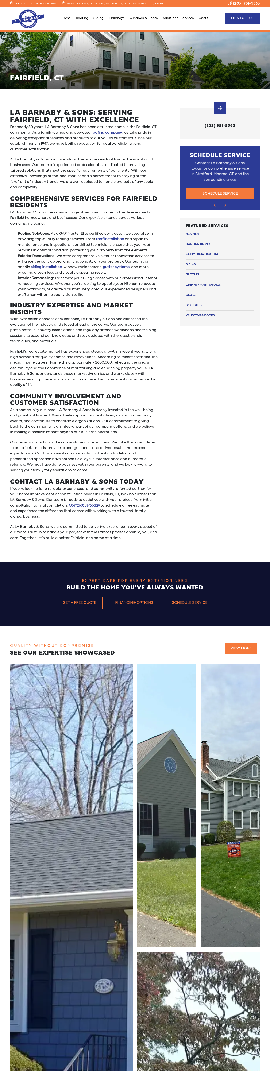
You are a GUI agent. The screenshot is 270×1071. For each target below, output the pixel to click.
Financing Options (134, 602)
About (204, 18)
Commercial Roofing (202, 254)
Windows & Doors (144, 18)
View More (241, 648)
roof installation (110, 239)
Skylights (193, 305)
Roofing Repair (198, 244)
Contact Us (242, 18)
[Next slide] (225, 205)
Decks (190, 295)
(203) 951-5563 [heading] (220, 125)
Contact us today (84, 505)
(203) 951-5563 (244, 3)
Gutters (192, 274)
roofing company (106, 132)
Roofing (82, 18)
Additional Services (178, 18)
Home (66, 18)
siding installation (46, 267)
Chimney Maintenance (203, 285)
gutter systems (116, 267)
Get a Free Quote (79, 602)
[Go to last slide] (214, 205)
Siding (98, 18)
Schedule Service (220, 193)
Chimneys (117, 18)
